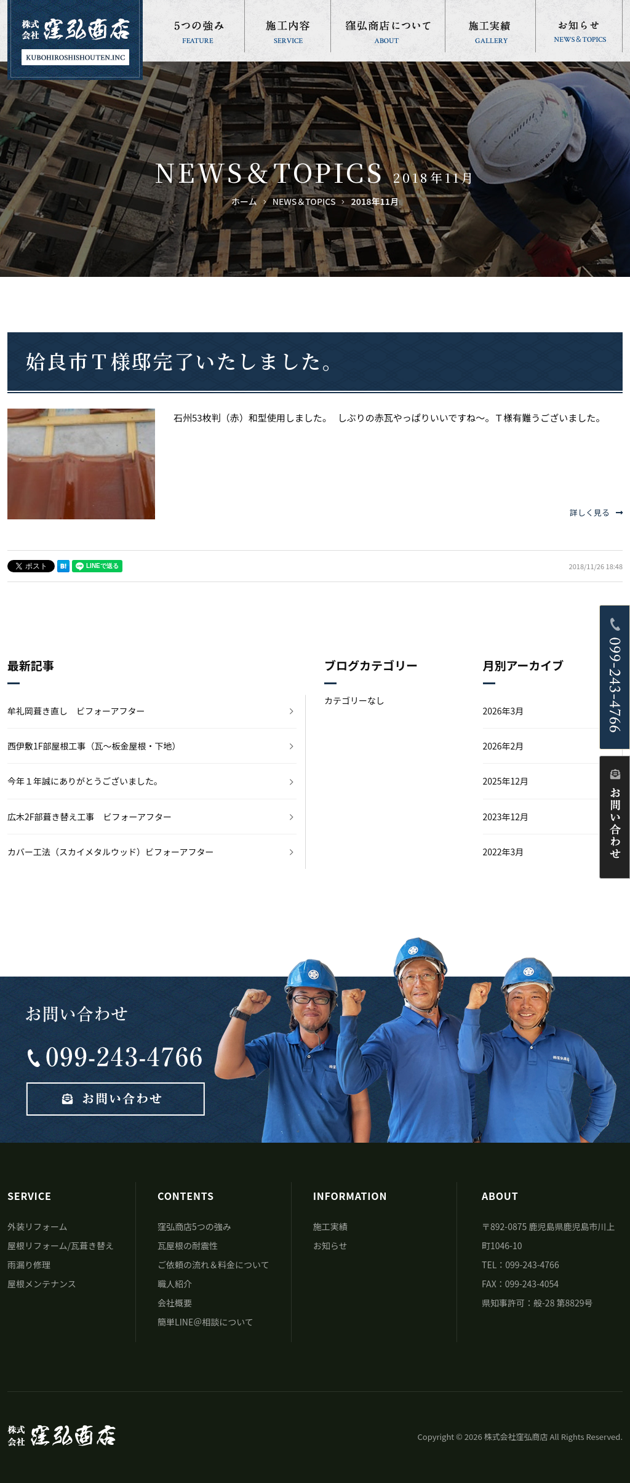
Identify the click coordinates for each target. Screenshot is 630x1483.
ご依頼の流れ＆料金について (213, 1264)
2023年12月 (506, 816)
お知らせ (330, 1245)
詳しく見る (596, 512)
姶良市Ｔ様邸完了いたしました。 (184, 360)
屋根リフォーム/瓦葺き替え (60, 1245)
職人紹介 (175, 1283)
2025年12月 (506, 781)
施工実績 (330, 1226)
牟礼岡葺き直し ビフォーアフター (76, 711)
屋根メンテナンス (41, 1283)
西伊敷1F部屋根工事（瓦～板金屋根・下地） (94, 746)
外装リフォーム (37, 1226)
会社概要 (175, 1303)
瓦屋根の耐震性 (188, 1245)
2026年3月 (503, 711)
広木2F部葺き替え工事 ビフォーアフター (89, 816)
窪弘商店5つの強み (194, 1226)
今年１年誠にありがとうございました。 (84, 781)
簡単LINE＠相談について (205, 1322)
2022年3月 (503, 851)
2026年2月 (503, 746)
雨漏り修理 (28, 1264)
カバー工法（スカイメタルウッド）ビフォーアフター (110, 851)
